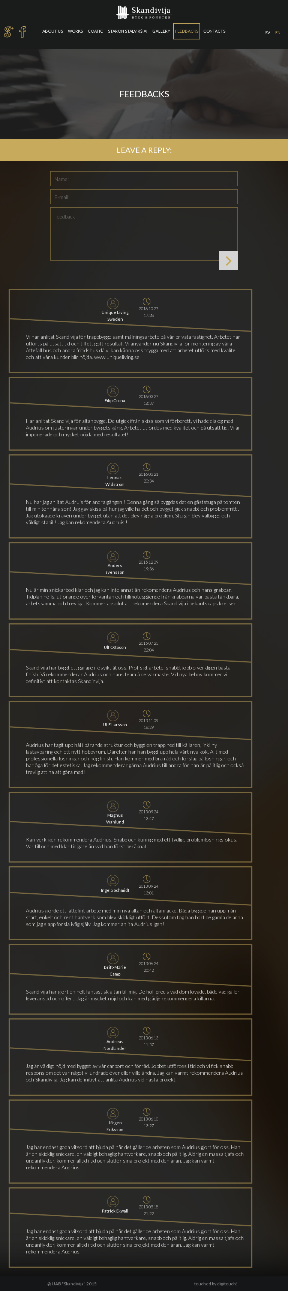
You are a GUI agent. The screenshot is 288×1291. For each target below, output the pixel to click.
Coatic (95, 31)
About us (52, 31)
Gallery (161, 31)
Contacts (214, 31)
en (277, 32)
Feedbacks (186, 31)
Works (75, 31)
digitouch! (227, 1283)
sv (267, 32)
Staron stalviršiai (127, 31)
